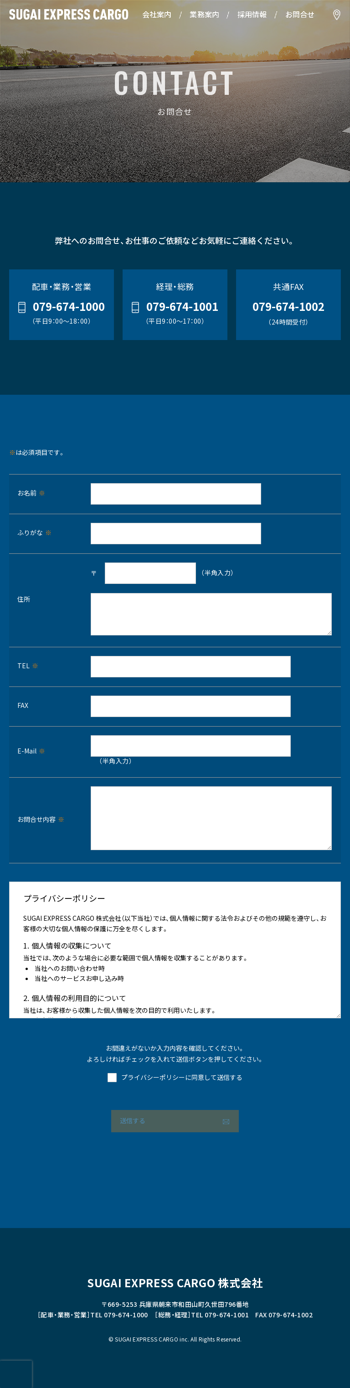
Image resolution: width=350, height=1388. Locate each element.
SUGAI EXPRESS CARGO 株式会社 (175, 1283)
